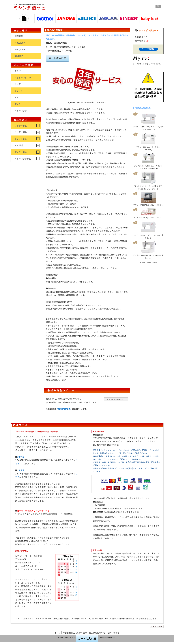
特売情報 (19, 36)
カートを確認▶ (148, 49)
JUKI (17, 97)
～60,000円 (20, 49)
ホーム (57, 632)
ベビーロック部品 (23, 158)
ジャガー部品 (21, 152)
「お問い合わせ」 (64, 408)
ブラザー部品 (21, 125)
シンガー (19, 84)
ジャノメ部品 (21, 138)
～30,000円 (20, 42)
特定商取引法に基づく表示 (75, 632)
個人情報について (97, 632)
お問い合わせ (113, 632)
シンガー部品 (21, 132)
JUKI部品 (19, 145)
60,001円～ (20, 55)
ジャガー (19, 103)
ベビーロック (21, 110)
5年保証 (20, 470)
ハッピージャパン (23, 77)
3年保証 (20, 456)
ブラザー (19, 71)
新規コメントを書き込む (116, 399)
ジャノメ (19, 90)
